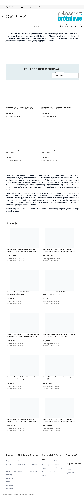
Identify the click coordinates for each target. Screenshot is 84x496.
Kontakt (56, 461)
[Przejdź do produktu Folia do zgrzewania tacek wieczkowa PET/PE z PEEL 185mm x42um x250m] (59, 95)
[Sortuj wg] (66, 75)
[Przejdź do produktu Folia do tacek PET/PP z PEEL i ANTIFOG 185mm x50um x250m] (23, 139)
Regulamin (10, 461)
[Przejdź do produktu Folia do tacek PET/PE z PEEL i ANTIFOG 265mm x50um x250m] (59, 139)
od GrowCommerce (28, 495)
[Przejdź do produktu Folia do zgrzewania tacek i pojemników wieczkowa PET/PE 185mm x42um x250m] (23, 95)
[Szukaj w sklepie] (41, 26)
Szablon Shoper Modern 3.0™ (12, 495)
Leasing (9, 475)
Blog (55, 472)
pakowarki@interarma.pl (31, 7)
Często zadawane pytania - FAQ (11, 468)
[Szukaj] (57, 26)
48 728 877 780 (13, 7)
